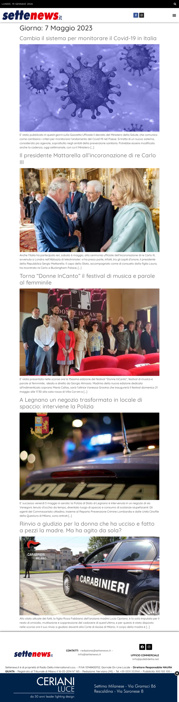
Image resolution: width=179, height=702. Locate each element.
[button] (175, 4)
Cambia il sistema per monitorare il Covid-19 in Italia (88, 38)
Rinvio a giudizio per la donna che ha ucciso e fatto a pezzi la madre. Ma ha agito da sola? (87, 527)
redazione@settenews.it (95, 650)
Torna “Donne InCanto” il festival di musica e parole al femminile (87, 279)
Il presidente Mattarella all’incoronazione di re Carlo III (88, 158)
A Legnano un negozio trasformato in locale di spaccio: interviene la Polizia (81, 403)
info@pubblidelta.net (145, 659)
